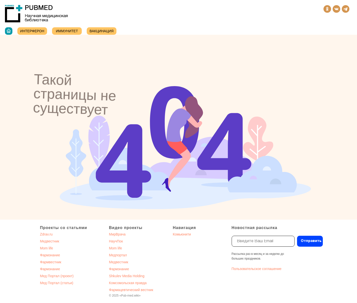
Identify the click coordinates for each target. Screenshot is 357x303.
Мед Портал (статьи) (56, 283)
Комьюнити (182, 234)
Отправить (311, 241)
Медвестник (49, 241)
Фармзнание (50, 255)
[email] (263, 241)
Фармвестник (50, 262)
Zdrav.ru (46, 234)
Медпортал (118, 255)
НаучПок (116, 241)
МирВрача (117, 234)
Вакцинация (102, 31)
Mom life (46, 248)
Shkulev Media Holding (126, 276)
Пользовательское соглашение (257, 269)
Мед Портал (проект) (57, 276)
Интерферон (32, 31)
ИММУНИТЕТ (67, 31)
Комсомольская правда (128, 283)
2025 (115, 295)
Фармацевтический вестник (131, 290)
